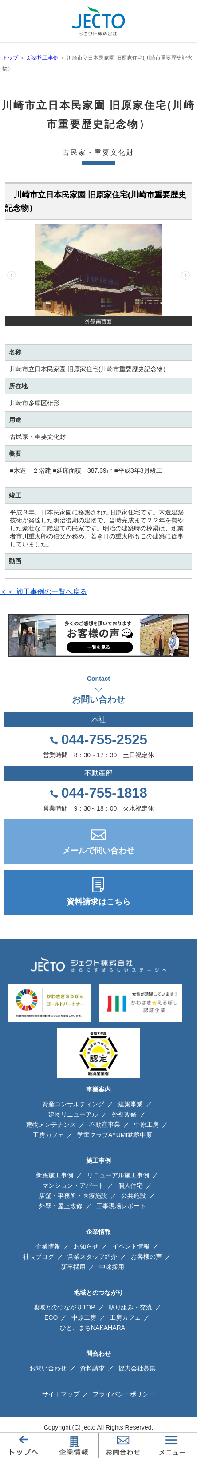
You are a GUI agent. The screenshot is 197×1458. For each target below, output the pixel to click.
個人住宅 (130, 1185)
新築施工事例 (43, 58)
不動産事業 (104, 1124)
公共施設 (133, 1195)
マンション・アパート (73, 1185)
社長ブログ (38, 1256)
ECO (51, 1317)
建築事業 (130, 1104)
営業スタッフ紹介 (92, 1256)
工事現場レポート (121, 1205)
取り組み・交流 (130, 1307)
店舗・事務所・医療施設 (73, 1195)
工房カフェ (48, 1134)
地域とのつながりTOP (64, 1307)
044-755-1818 (104, 793)
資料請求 (92, 1368)
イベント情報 (131, 1246)
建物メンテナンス (51, 1124)
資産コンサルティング (73, 1104)
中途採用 (111, 1266)
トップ (10, 58)
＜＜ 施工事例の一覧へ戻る (43, 591)
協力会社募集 (137, 1368)
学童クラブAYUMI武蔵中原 (114, 1134)
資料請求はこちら (98, 901)
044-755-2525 (104, 740)
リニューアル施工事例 (118, 1175)
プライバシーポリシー (124, 1394)
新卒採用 (73, 1266)
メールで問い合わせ (98, 850)
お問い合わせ (48, 1368)
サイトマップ (60, 1394)
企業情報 (47, 1246)
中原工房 (146, 1124)
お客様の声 (146, 1256)
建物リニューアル (73, 1114)
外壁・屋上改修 (61, 1205)
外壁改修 (124, 1114)
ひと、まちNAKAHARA (92, 1327)
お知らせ (86, 1246)
